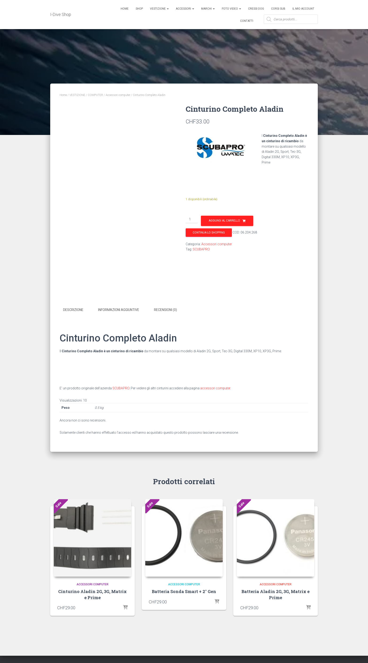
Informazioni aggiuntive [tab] (118, 310)
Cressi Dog (256, 8)
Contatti (246, 21)
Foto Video (231, 8)
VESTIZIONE (77, 95)
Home (125, 8)
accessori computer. (215, 387)
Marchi (208, 8)
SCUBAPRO (201, 249)
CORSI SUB (278, 8)
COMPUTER (95, 95)
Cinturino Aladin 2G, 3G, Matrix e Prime (92, 594)
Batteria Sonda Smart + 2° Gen (184, 591)
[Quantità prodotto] (192, 219)
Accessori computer (118, 95)
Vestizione (159, 8)
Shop (139, 8)
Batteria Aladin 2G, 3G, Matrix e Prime (276, 594)
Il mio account (303, 8)
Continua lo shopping (209, 232)
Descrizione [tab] (73, 310)
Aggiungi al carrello (224, 220)
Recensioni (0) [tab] (165, 310)
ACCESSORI (185, 8)
